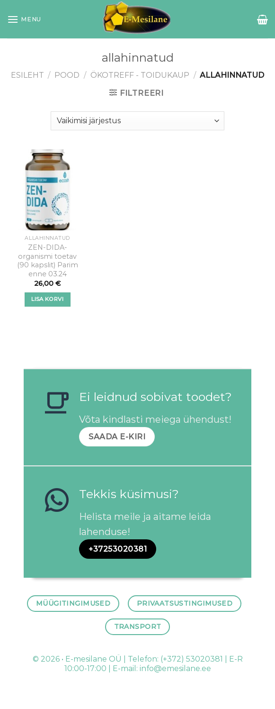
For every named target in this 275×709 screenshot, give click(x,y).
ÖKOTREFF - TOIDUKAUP (139, 75)
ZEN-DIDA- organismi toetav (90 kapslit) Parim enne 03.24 (47, 260)
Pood (67, 75)
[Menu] (24, 19)
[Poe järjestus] (137, 120)
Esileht (27, 75)
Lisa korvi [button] (47, 299)
